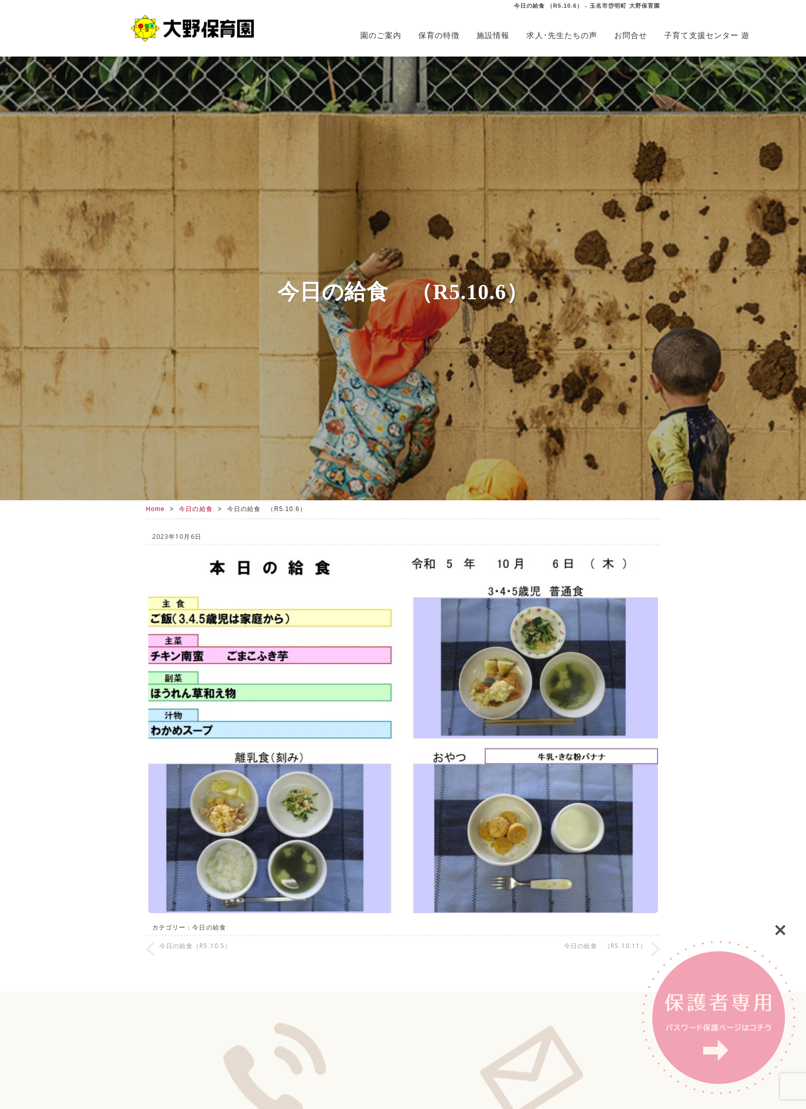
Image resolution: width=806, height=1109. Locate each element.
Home (155, 509)
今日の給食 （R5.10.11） (605, 945)
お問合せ (630, 35)
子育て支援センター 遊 (706, 35)
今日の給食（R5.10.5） (195, 945)
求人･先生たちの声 (561, 35)
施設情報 (493, 35)
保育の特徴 (439, 35)
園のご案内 (380, 35)
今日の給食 (195, 509)
